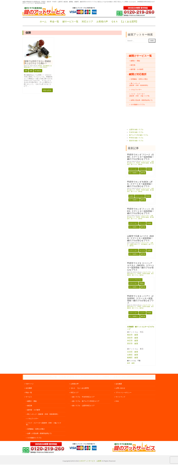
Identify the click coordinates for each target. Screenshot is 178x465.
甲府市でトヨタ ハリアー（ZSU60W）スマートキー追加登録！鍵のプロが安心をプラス (140, 299)
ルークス (142, 250)
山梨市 (149, 250)
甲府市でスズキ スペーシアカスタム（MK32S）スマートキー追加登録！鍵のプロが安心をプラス (140, 266)
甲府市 (40, 65)
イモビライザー (145, 161)
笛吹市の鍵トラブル (136, 140)
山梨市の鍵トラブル (136, 129)
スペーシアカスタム (135, 280)
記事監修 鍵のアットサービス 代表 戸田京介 (38, 66)
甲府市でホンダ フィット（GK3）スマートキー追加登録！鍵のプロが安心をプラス (140, 211)
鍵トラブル (134, 164)
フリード (142, 169)
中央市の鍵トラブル (136, 132)
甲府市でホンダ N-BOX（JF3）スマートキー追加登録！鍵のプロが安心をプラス (140, 184)
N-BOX (131, 196)
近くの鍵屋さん (134, 173)
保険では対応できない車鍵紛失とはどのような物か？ (37, 62)
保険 (26, 70)
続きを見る (47, 90)
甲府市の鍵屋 (145, 163)
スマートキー (133, 169)
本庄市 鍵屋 (132, 341)
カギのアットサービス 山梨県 (90, 461)
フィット (142, 223)
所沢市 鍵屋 (132, 343)
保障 (31, 70)
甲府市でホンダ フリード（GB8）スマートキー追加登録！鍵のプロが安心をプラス (140, 156)
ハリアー (142, 313)
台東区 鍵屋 (132, 355)
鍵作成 (140, 164)
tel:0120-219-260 (40, 3)
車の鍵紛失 (46, 65)
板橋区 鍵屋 (132, 358)
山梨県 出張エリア (135, 244)
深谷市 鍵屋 (132, 338)
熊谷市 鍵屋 (132, 335)
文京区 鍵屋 (132, 352)
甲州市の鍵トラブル (136, 138)
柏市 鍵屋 (131, 363)
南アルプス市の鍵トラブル (138, 135)
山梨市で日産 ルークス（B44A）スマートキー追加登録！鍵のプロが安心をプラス (140, 238)
